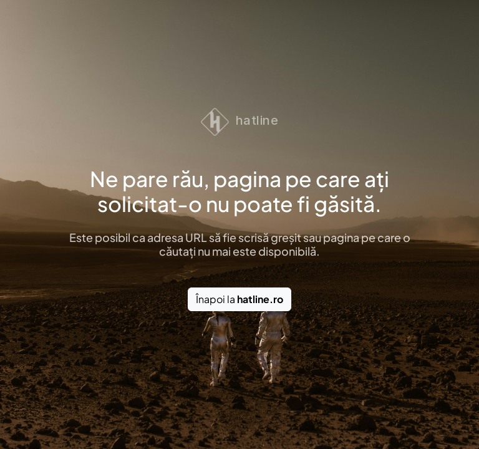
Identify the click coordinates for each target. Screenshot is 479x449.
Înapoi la (239, 299)
